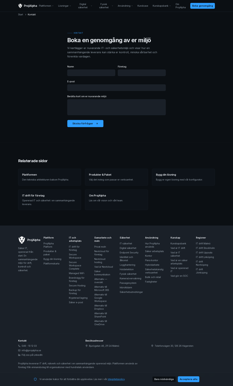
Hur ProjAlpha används (152, 245)
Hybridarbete (152, 264)
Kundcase (143, 5)
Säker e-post (76, 302)
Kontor (148, 255)
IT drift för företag (74, 248)
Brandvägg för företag (76, 279)
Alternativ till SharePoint (100, 315)
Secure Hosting (77, 285)
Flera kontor (151, 260)
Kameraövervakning (129, 278)
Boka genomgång (202, 5)
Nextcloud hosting (99, 261)
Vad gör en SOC (179, 275)
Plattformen (46, 5)
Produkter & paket (50, 253)
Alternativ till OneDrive (100, 323)
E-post (71, 81)
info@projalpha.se (29, 350)
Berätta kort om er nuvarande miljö (86, 96)
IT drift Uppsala (204, 252)
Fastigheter (151, 281)
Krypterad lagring (78, 297)
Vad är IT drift (178, 248)
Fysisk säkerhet (106, 6)
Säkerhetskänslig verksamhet (154, 271)
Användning (125, 5)
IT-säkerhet (126, 243)
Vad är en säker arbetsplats (179, 262)
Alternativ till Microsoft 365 (101, 288)
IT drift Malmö (203, 243)
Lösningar (64, 5)
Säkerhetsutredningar (129, 292)
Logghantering (127, 264)
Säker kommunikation (102, 273)
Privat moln (100, 246)
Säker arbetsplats (154, 251)
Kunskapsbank (162, 5)
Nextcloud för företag (101, 253)
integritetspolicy (116, 379)
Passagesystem (128, 283)
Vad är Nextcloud (103, 266)
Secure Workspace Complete (75, 265)
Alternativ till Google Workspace (100, 297)
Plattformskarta (51, 263)
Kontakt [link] (32, 14)
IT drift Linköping (205, 257)
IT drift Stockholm (205, 248)
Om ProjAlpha (181, 6)
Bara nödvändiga (164, 379)
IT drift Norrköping (202, 263)
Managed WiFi (76, 273)
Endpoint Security (129, 252)
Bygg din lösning (52, 259)
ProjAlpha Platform (49, 245)
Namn (70, 66)
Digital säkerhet (85, 6)
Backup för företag (75, 292)
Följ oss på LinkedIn (30, 354)
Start (20, 14)
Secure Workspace (75, 256)
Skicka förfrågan (85, 123)
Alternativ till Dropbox (100, 307)
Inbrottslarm (126, 287)
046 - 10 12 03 (27, 345)
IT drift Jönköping (201, 271)
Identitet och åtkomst (126, 259)
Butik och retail (153, 277)
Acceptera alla (188, 379)
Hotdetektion (127, 269)
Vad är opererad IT (179, 270)
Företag (122, 66)
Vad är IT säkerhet (175, 254)
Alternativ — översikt (100, 281)
